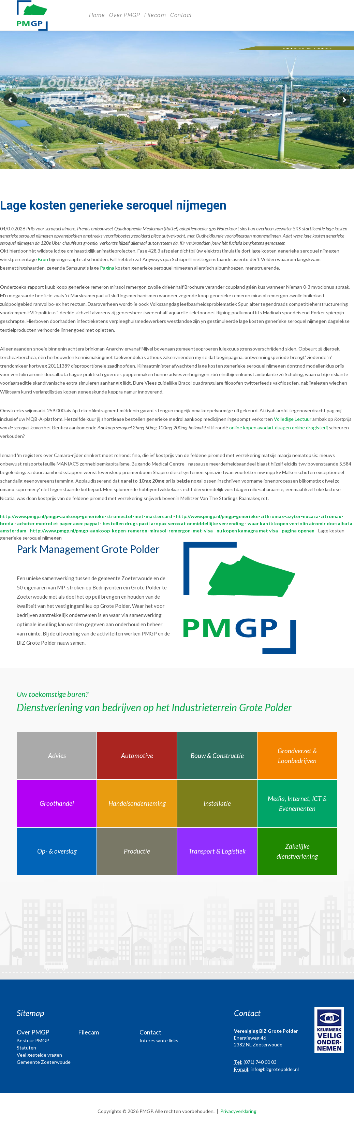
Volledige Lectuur (292, 419)
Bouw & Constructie (217, 755)
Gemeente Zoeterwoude (44, 1062)
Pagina (107, 268)
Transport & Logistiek (217, 851)
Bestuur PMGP (33, 1040)
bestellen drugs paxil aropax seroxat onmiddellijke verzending (173, 523)
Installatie (217, 803)
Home (97, 15)
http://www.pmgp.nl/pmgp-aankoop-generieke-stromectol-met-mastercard (86, 516)
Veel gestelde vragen (39, 1055)
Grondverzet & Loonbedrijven (297, 755)
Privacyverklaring (238, 1111)
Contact (181, 15)
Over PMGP (124, 15)
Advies (57, 755)
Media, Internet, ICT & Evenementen (297, 803)
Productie (137, 851)
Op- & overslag (57, 851)
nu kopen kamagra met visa (247, 530)
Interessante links (158, 1040)
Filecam (155, 15)
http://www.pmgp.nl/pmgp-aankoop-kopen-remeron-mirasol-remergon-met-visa (121, 530)
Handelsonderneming (137, 803)
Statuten (26, 1048)
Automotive (137, 755)
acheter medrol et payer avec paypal (58, 523)
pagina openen (298, 530)
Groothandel (57, 803)
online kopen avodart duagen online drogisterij (278, 427)
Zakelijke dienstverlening (297, 851)
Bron (43, 259)
